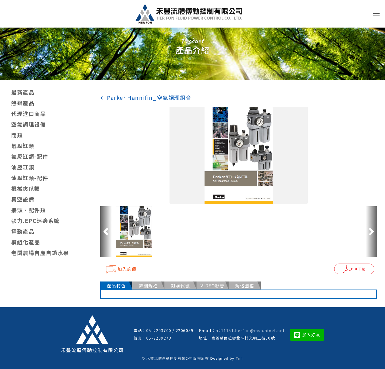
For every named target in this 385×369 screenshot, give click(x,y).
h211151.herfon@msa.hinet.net (250, 330)
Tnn (239, 358)
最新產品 (22, 92)
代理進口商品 (28, 113)
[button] (106, 231)
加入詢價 (121, 269)
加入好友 (307, 334)
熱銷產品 (22, 103)
